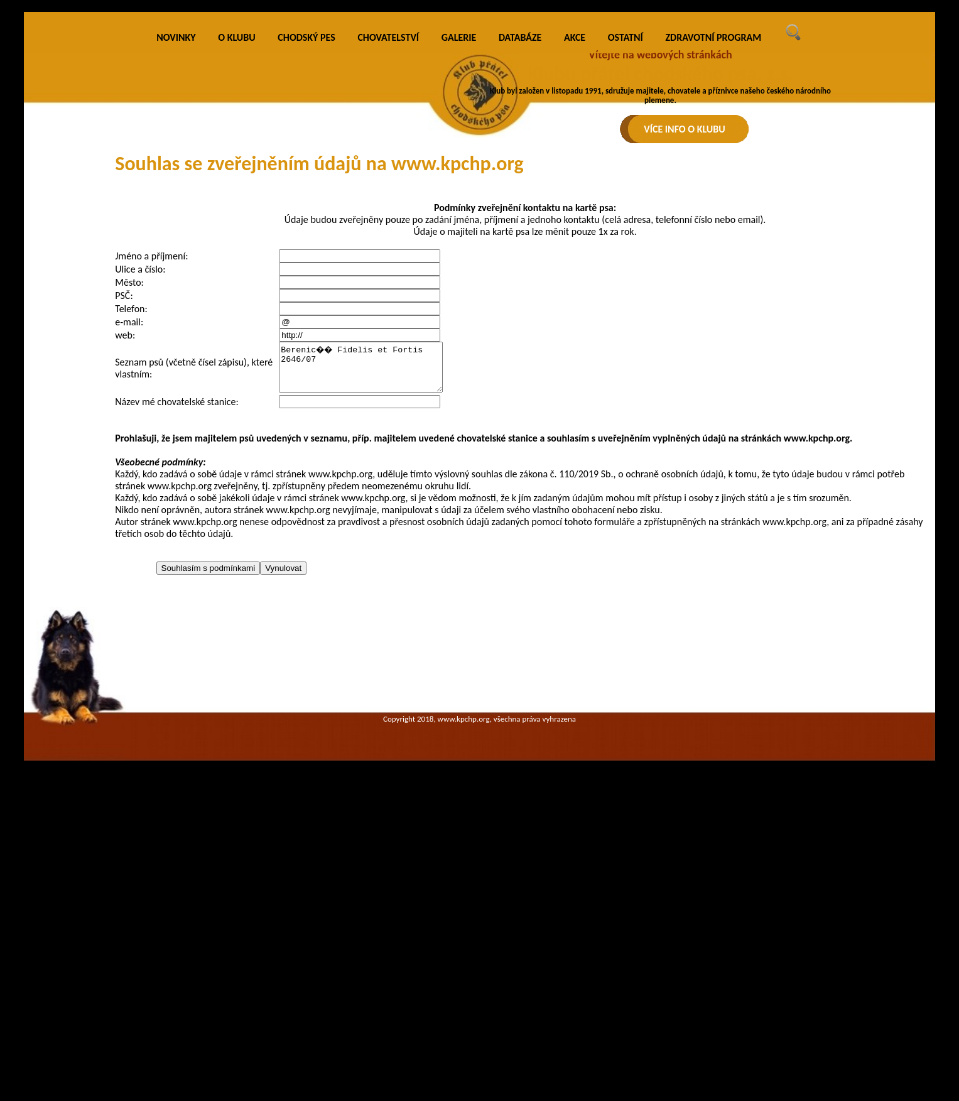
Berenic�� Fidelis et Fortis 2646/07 (370, 595)
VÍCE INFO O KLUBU (684, 129)
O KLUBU (236, 260)
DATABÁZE (520, 260)
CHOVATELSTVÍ (388, 260)
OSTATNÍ (625, 260)
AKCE (574, 260)
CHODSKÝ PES (306, 260)
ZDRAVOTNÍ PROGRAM (713, 260)
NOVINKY (175, 260)
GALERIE (459, 260)
